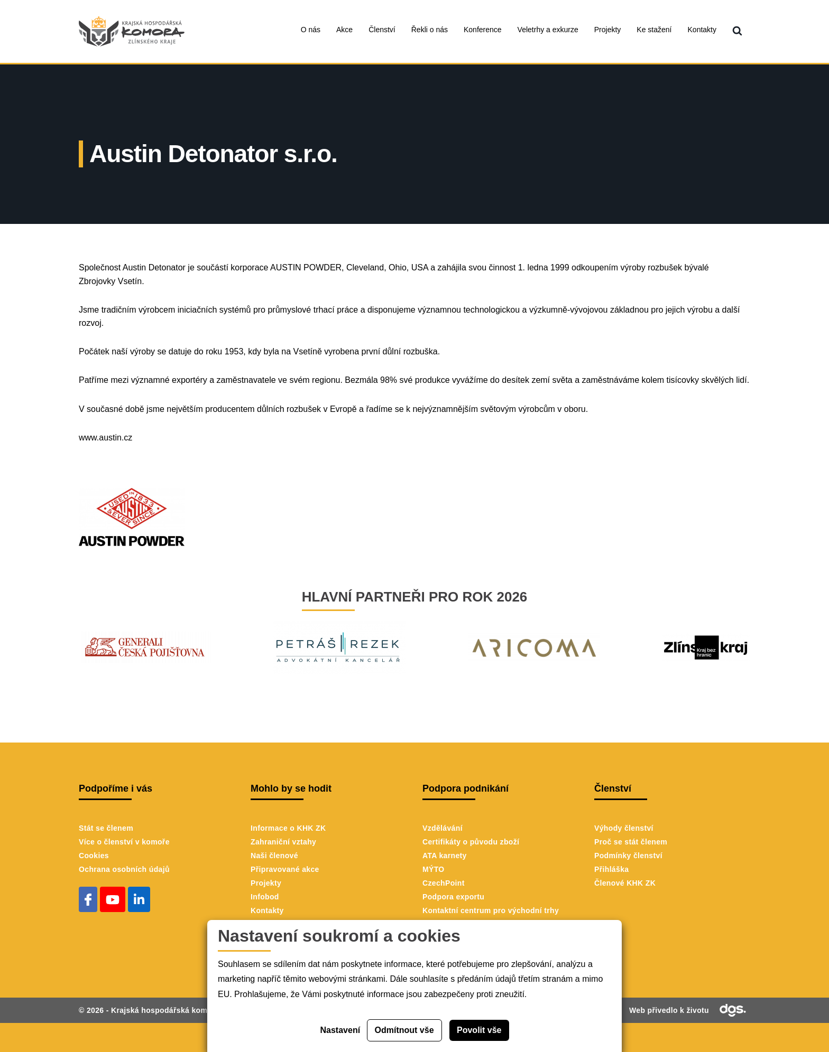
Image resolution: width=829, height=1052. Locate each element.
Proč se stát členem (630, 842)
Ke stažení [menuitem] (654, 29)
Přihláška (611, 869)
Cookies (94, 855)
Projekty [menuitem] (607, 29)
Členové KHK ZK (625, 883)
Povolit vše (479, 1030)
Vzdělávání (442, 828)
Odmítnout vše (404, 1030)
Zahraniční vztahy (283, 842)
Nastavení (340, 1030)
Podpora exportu (453, 897)
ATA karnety (444, 855)
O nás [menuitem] (310, 29)
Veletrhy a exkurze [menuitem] (548, 29)
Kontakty (267, 910)
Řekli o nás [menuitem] (429, 29)
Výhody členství (623, 828)
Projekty (266, 883)
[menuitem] (737, 31)
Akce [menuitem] (344, 29)
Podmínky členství (628, 855)
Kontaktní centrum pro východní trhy (490, 910)
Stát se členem (106, 828)
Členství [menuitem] (382, 29)
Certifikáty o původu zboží (470, 842)
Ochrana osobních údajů (124, 869)
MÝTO (433, 869)
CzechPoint (443, 883)
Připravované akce (285, 869)
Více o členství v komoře (124, 842)
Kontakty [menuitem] (702, 29)
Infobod (265, 897)
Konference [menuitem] (483, 29)
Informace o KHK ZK (288, 828)
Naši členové (274, 855)
